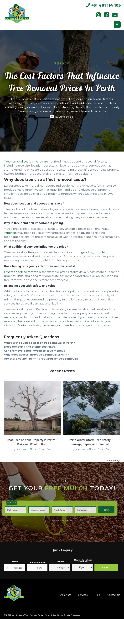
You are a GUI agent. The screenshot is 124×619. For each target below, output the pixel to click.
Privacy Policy (36, 615)
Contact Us (113, 594)
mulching (101, 252)
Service (60, 562)
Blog (97, 594)
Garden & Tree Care (39, 449)
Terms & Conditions (54, 615)
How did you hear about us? (83, 561)
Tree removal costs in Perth (23, 161)
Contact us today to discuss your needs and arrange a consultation (64, 325)
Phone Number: (38, 562)
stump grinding (82, 252)
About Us (65, 594)
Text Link (20, 449)
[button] (117, 24)
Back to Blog (113, 460)
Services (83, 594)
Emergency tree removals (22, 271)
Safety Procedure (72, 615)
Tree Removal (62, 63)
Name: (15, 562)
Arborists (10, 232)
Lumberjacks (66, 116)
